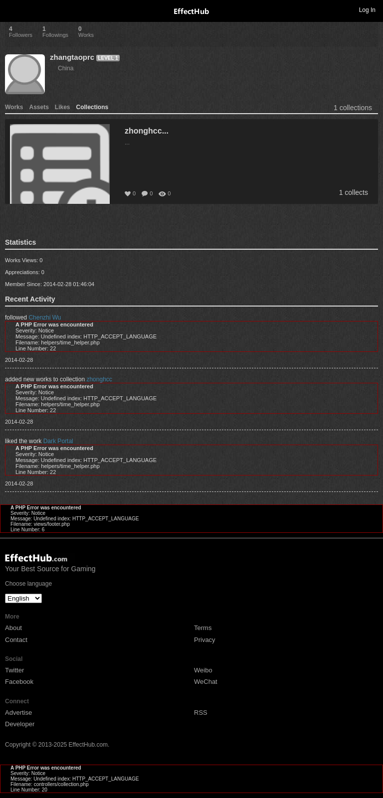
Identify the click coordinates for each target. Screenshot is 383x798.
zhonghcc (99, 379)
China (65, 68)
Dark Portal (58, 441)
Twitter (14, 670)
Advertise (18, 712)
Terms (202, 628)
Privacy (204, 639)
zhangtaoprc (72, 57)
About (13, 628)
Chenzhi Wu (44, 317)
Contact (16, 639)
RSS (200, 712)
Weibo (203, 670)
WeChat (205, 681)
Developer (19, 724)
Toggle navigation (12, 9)
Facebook (19, 681)
